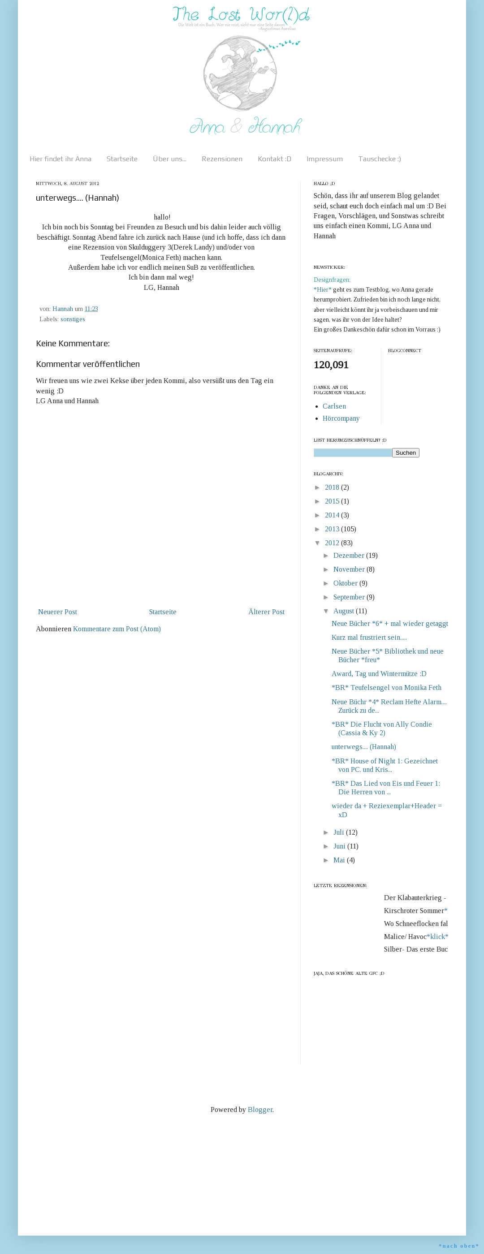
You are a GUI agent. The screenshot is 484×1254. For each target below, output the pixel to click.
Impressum (325, 159)
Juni (340, 846)
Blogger (260, 1109)
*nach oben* (459, 1246)
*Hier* (323, 289)
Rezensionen (222, 159)
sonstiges (72, 319)
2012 (333, 543)
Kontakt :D (274, 159)
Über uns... (169, 159)
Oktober (346, 583)
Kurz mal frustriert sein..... (369, 637)
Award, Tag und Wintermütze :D (379, 673)
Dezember (349, 555)
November (350, 569)
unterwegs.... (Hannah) (364, 746)
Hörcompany (341, 418)
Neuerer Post (57, 612)
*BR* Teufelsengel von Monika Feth (386, 687)
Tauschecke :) (379, 159)
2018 (333, 487)
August (344, 611)
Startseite (122, 159)
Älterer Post (266, 612)
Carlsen (334, 406)
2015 (333, 501)
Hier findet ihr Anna (60, 159)
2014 (333, 515)
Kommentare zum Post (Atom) (117, 629)
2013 (333, 529)
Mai (340, 860)
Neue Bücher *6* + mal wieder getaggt (390, 623)
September (350, 597)
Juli (339, 832)
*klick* (440, 936)
